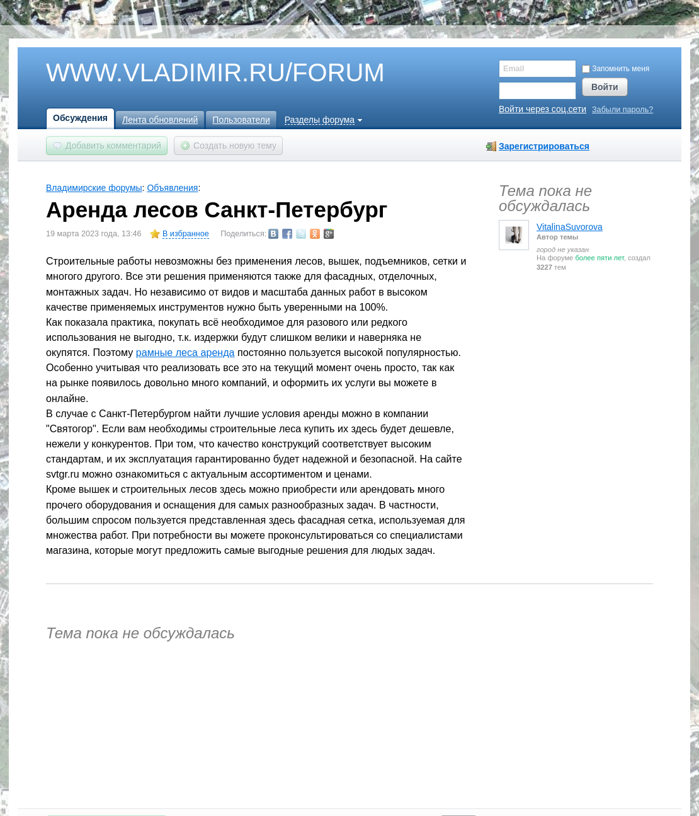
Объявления (172, 188)
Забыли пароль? (622, 110)
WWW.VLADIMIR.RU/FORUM (194, 73)
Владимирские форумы (94, 188)
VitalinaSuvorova (570, 226)
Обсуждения (80, 118)
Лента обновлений (160, 120)
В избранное (185, 233)
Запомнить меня (615, 68)
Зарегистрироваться (544, 146)
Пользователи (241, 120)
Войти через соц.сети (542, 109)
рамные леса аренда (185, 352)
